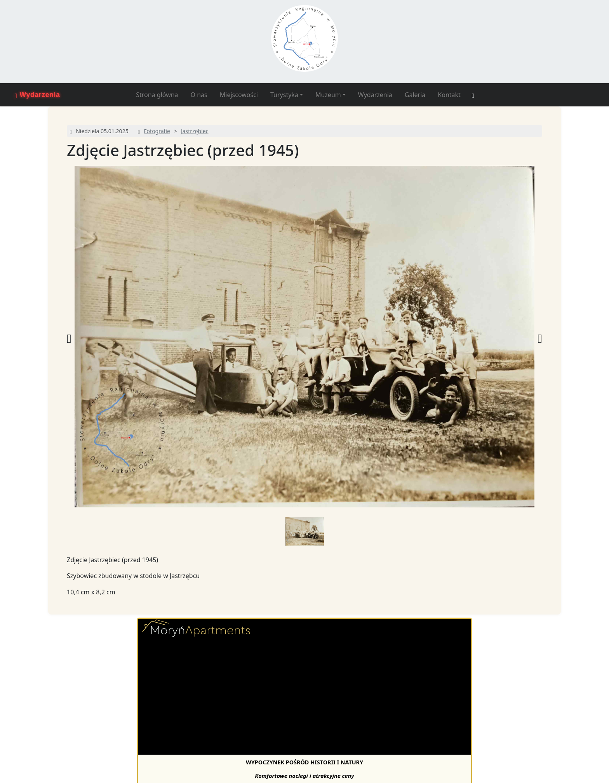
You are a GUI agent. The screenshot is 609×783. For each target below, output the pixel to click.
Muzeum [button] (328, 94)
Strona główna (157, 94)
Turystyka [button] (284, 94)
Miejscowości (239, 94)
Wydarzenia (375, 94)
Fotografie (157, 131)
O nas (199, 94)
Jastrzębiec (195, 131)
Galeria (415, 94)
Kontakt (449, 94)
